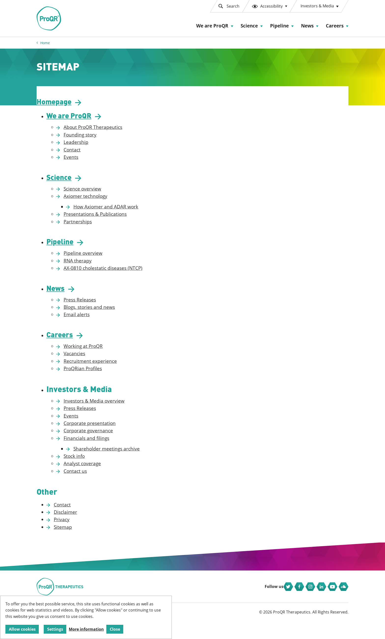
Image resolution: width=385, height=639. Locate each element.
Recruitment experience (114, 370)
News (307, 26)
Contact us (99, 480)
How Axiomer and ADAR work (130, 211)
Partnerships (102, 226)
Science (249, 26)
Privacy (86, 530)
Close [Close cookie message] (115, 629)
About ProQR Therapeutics (117, 131)
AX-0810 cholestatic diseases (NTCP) (127, 274)
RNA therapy (102, 267)
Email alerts (101, 322)
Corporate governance (113, 440)
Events (95, 160)
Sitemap (87, 537)
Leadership (100, 145)
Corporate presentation (114, 433)
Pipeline (279, 26)
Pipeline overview (107, 259)
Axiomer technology (110, 201)
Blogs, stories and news (113, 315)
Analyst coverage (106, 473)
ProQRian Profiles (107, 377)
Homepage (80, 103)
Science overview (107, 193)
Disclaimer (90, 522)
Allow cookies (22, 629)
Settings (55, 629)
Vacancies (99, 362)
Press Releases (104, 307)
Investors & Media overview (118, 410)
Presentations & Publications (119, 219)
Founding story (104, 138)
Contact (96, 153)
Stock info (98, 466)
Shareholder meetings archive (131, 458)
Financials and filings (111, 448)
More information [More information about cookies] (86, 629)
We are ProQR (212, 26)
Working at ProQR (107, 355)
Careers (335, 26)
